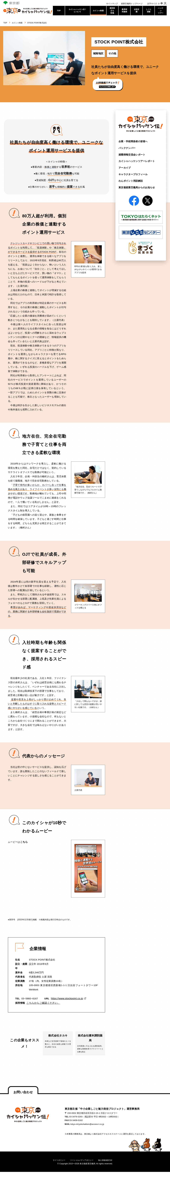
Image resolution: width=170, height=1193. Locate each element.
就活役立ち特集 (112, 10)
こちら (23, 842)
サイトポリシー (55, 1163)
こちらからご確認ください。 (42, 1002)
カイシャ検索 (98, 11)
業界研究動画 (124, 10)
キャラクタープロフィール (132, 174)
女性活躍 (136, 10)
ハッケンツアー (160, 10)
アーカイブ (124, 168)
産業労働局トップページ (131, 4)
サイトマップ (112, 4)
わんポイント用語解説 (130, 181)
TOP (59, 11)
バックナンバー (126, 148)
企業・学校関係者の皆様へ (132, 141)
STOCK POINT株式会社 (45, 22)
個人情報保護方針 (108, 1163)
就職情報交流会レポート (131, 154)
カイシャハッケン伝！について (78, 10)
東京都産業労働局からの (136, 187)
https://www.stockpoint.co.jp (66, 998)
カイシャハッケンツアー (136, 161)
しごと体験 (148, 10)
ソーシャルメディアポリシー (81, 1163)
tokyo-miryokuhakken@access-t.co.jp (88, 1127)
